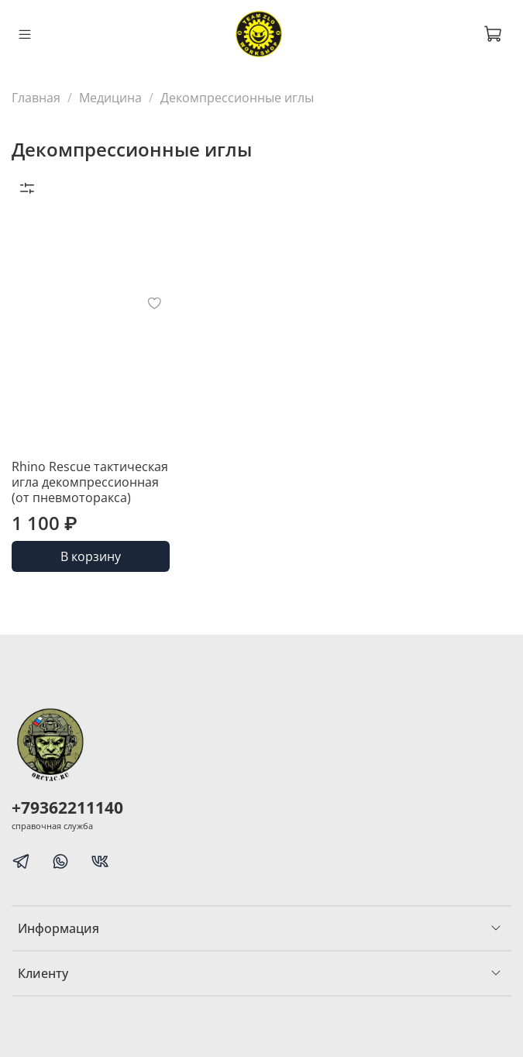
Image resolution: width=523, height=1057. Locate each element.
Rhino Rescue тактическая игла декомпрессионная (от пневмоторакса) (90, 482)
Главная (36, 97)
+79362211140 (67, 807)
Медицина (110, 97)
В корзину (90, 556)
